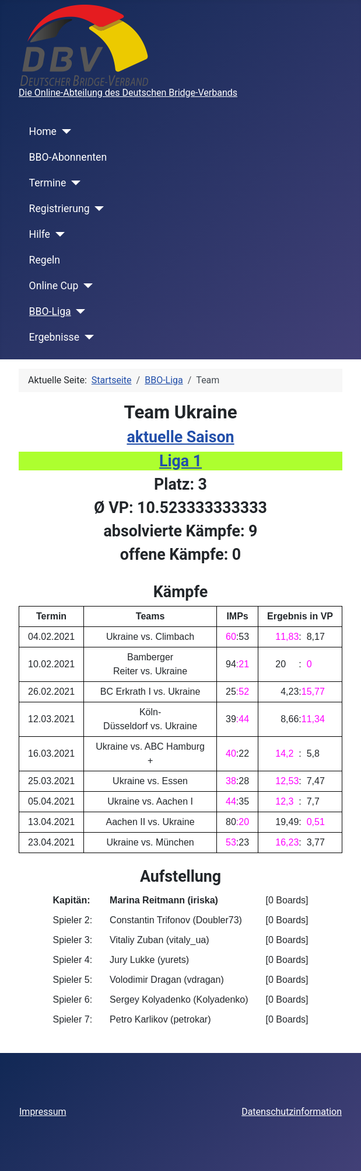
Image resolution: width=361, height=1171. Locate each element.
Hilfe (39, 234)
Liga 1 (180, 461)
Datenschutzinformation (291, 1111)
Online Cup (54, 286)
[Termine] (73, 183)
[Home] (64, 131)
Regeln (44, 260)
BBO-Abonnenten (68, 157)
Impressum (42, 1111)
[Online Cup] (85, 285)
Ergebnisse (54, 337)
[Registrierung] (97, 208)
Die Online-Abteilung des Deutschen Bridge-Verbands (128, 92)
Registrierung (59, 208)
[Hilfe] (57, 234)
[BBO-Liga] (78, 311)
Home (43, 131)
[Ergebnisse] (86, 337)
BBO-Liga (50, 311)
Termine (47, 183)
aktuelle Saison (180, 437)
